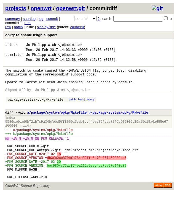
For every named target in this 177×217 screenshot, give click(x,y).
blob (81, 107)
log (41, 19)
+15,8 (28, 154)
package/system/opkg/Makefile (35, 108)
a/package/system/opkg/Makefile (57, 123)
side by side (46, 27)
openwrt (41, 8)
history (90, 107)
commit (52, 19)
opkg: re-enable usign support (31, 35)
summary (12, 19)
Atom (158, 209)
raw (8, 27)
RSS (167, 209)
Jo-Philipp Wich (41, 45)
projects (15, 8)
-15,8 (16, 154)
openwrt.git (70, 8)
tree (28, 23)
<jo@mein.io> (70, 45)
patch (18, 27)
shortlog (29, 19)
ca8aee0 (77, 27)
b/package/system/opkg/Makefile (118, 123)
